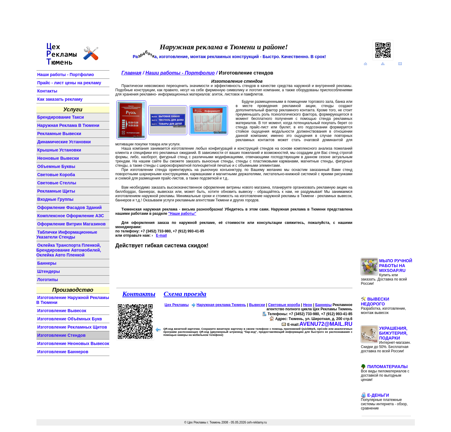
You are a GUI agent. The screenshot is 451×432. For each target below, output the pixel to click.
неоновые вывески (58, 158)
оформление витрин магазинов (71, 223)
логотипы (47, 279)
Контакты (47, 91)
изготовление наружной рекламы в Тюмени (72, 300)
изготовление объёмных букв (69, 318)
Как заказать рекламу (60, 99)
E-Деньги (384, 401)
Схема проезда (185, 294)
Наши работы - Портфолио (65, 74)
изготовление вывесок (61, 310)
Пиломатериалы (385, 373)
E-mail (161, 235)
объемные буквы (56, 166)
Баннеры (323, 305)
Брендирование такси (60, 117)
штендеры (48, 271)
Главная (132, 72)
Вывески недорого (383, 306)
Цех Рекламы (177, 305)
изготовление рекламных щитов (72, 327)
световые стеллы (56, 182)
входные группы (55, 199)
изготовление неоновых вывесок (73, 343)
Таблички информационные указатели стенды (66, 234)
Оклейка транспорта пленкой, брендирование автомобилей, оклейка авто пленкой (68, 250)
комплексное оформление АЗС (70, 215)
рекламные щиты (56, 191)
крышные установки (59, 150)
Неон (307, 305)
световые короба (56, 174)
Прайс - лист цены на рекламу (69, 82)
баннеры (47, 263)
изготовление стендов (61, 335)
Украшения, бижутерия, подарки (386, 339)
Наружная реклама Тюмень (221, 305)
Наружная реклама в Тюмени (68, 125)
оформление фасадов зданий (69, 207)
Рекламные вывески (59, 133)
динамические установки (64, 141)
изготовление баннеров (62, 351)
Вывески (257, 305)
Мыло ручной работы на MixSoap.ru (386, 272)
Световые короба (284, 305)
